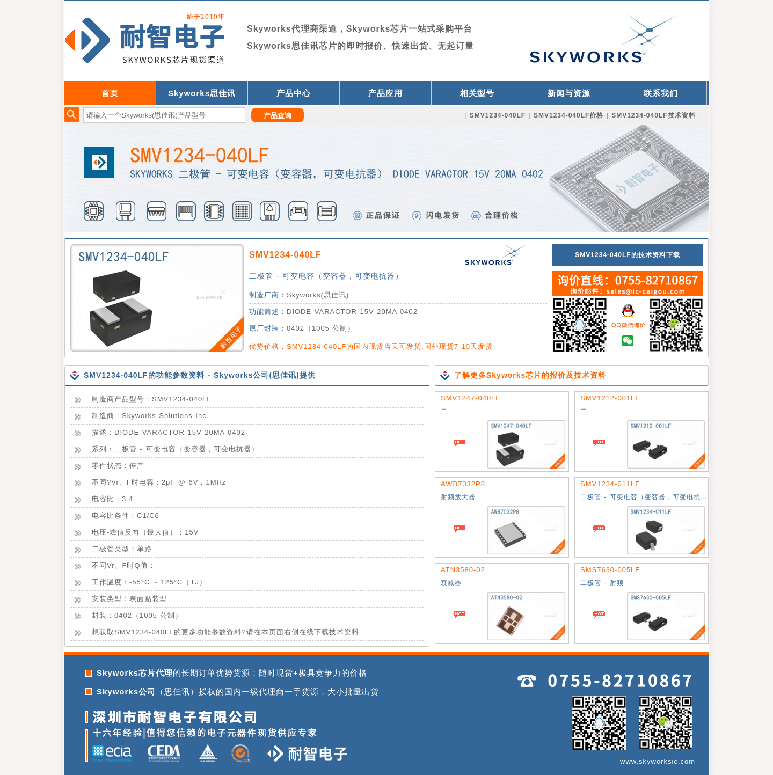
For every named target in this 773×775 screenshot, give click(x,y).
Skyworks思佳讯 (202, 93)
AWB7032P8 (463, 484)
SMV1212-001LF (610, 398)
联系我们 (661, 93)
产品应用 (385, 93)
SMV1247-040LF (470, 398)
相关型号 (477, 93)
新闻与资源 (569, 93)
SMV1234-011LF (610, 484)
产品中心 (293, 93)
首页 (110, 93)
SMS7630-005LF (610, 570)
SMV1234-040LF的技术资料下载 (627, 255)
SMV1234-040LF (285, 254)
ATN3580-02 (463, 570)
